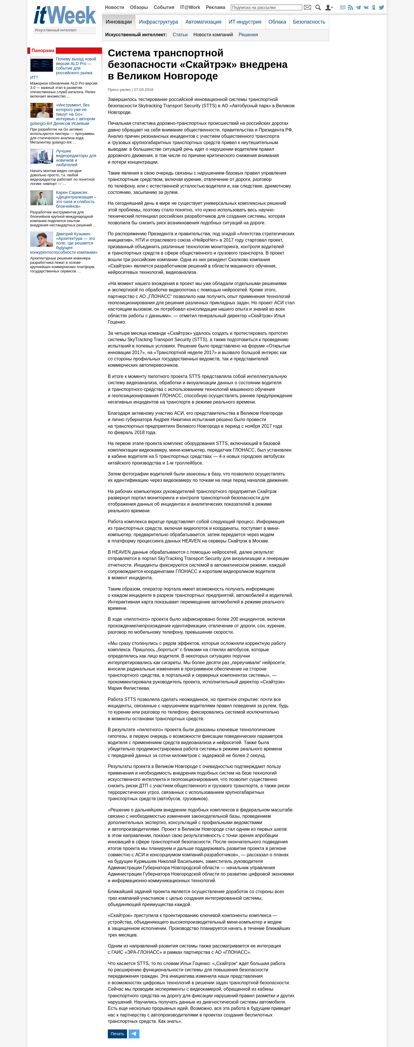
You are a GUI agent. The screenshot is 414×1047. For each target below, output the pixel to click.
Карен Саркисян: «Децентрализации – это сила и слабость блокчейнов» (76, 199)
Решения (248, 34)
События (164, 7)
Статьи (180, 34)
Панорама (43, 50)
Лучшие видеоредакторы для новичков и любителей (76, 158)
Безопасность (309, 22)
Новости (114, 7)
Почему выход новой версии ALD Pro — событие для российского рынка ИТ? (63, 68)
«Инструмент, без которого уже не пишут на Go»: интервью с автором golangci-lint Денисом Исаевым (62, 114)
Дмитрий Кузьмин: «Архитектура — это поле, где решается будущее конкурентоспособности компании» (64, 243)
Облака (277, 22)
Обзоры (139, 7)
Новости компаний (213, 34)
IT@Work (190, 7)
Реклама (215, 7)
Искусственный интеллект (56, 30)
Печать (117, 1033)
